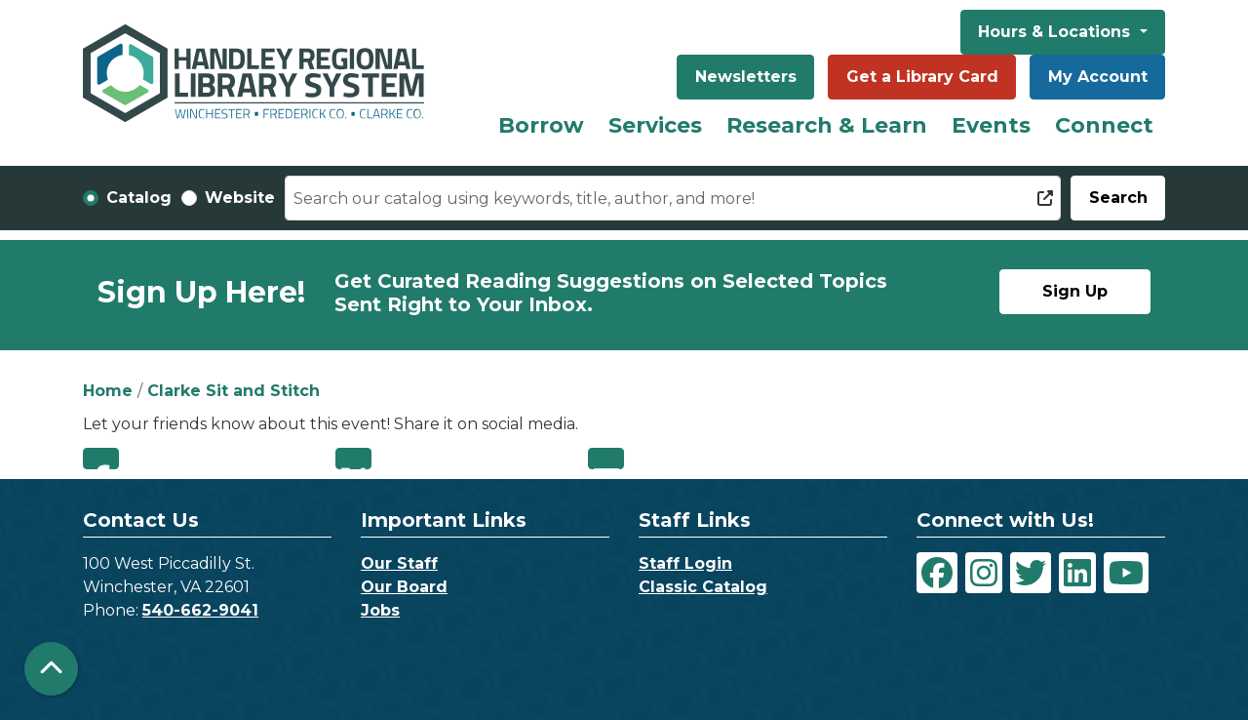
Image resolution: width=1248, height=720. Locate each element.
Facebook (101, 458)
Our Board (404, 587)
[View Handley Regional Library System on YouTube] (1126, 572)
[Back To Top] (51, 669)
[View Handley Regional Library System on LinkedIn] (1077, 572)
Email (606, 458)
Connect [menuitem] (1104, 125)
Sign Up (1075, 291)
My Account (1098, 76)
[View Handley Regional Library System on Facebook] (936, 572)
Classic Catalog (703, 587)
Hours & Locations (1056, 31)
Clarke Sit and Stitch (233, 390)
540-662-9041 (200, 610)
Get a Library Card (922, 76)
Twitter (353, 458)
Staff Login (685, 563)
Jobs (380, 610)
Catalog (139, 197)
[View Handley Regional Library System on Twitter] (1030, 572)
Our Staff (399, 563)
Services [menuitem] (655, 125)
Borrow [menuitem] (541, 125)
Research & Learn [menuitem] (826, 125)
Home (108, 390)
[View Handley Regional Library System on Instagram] (983, 572)
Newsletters (746, 76)
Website (240, 197)
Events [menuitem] (991, 125)
